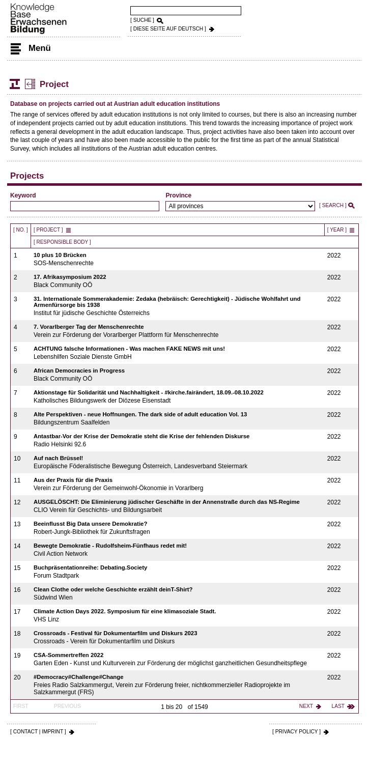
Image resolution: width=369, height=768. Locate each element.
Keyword (23, 195)
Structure (14, 84)
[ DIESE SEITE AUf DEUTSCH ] (168, 29)
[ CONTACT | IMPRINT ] (38, 731)
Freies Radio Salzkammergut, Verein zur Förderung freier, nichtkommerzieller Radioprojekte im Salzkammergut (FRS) (178, 685)
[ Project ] (48, 230)
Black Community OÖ (178, 281)
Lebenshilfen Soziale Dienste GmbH (178, 353)
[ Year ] (337, 230)
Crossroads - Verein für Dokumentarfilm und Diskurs (178, 637)
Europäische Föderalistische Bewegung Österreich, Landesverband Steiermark (178, 462)
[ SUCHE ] (142, 20)
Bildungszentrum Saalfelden (178, 418)
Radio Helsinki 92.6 (178, 440)
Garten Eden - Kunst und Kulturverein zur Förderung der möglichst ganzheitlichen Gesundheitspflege (178, 659)
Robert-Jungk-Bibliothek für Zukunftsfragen (178, 528)
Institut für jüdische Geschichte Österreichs (178, 306)
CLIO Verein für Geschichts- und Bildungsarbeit (178, 506)
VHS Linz (178, 615)
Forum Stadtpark (178, 571)
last (338, 706)
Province (178, 195)
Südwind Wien (178, 593)
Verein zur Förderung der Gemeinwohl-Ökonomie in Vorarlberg (178, 484)
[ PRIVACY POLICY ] (296, 731)
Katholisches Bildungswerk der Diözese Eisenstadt (178, 396)
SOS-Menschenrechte (178, 259)
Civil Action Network (178, 550)
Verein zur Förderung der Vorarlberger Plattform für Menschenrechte (178, 331)
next (306, 706)
